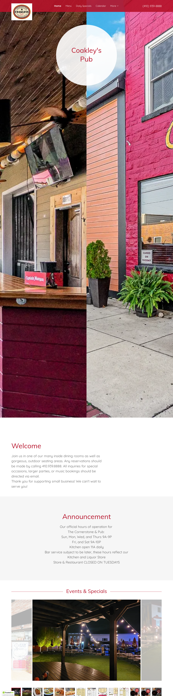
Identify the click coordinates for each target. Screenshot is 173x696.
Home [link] (57, 5)
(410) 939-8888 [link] (152, 6)
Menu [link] (69, 5)
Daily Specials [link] (83, 5)
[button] (114, 6)
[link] (30, 4)
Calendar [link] (101, 5)
